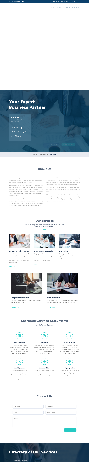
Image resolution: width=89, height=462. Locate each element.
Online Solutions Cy (35, 460)
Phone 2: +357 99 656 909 (53, 449)
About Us (58, 8)
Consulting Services (19, 290)
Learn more (13, 188)
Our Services (66, 8)
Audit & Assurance (19, 265)
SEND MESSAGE (70, 352)
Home (52, 8)
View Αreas (52, 77)
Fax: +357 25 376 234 (52, 451)
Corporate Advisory (44, 290)
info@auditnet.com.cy (75, 1)
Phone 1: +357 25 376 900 (53, 447)
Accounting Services (69, 265)
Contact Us (75, 8)
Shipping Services (70, 290)
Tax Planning (44, 265)
